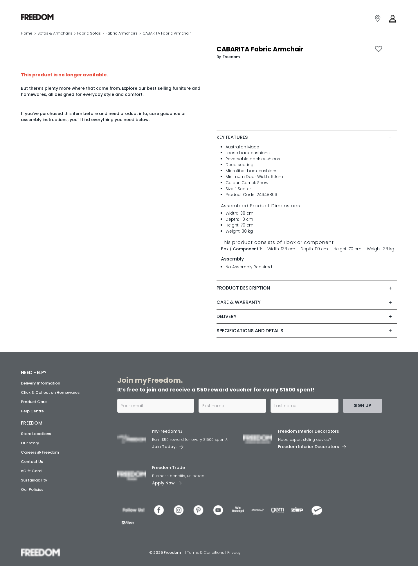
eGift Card (31, 471)
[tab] (307, 137)
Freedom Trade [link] (168, 467)
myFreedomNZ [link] (167, 431)
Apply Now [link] (163, 483)
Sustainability (34, 480)
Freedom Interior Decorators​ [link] (308, 431)
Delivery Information (40, 383)
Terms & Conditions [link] (206, 552)
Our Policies (32, 489)
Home (27, 33)
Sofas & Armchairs (54, 33)
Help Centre (32, 411)
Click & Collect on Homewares (50, 392)
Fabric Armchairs (122, 33)
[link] (47, 17)
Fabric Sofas (89, 33)
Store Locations (36, 433)
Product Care (34, 402)
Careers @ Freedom (40, 452)
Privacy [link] (234, 552)
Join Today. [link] (164, 447)
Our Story (30, 443)
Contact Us (32, 461)
